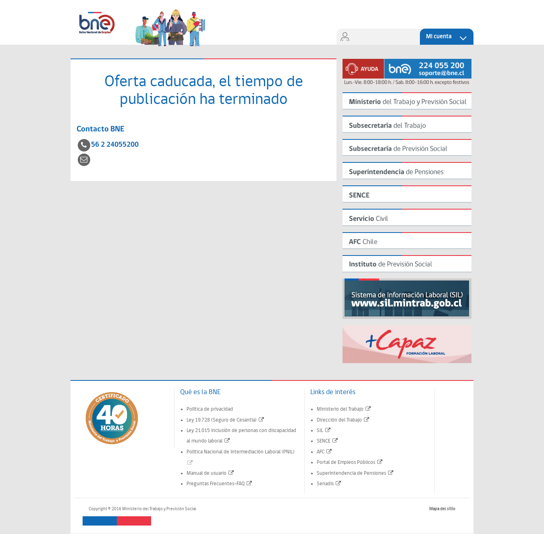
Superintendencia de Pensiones (355, 473)
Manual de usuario (211, 473)
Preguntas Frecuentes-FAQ (220, 483)
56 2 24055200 (115, 145)
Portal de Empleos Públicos (350, 462)
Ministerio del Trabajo (344, 409)
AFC (324, 452)
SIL (324, 430)
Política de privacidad (210, 409)
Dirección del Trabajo (343, 420)
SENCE (327, 441)
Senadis (329, 483)
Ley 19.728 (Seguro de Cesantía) (226, 420)
